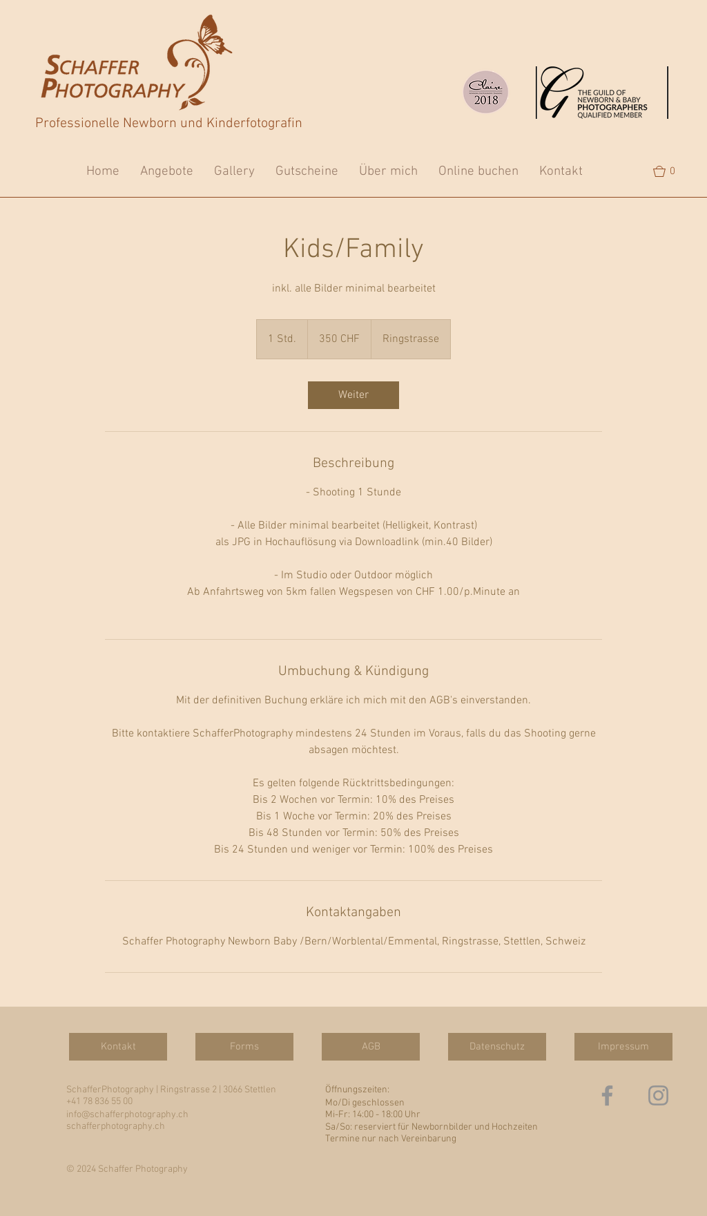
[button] (670, 171)
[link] (353, 395)
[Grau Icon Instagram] (658, 1095)
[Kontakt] (118, 1047)
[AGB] (371, 1047)
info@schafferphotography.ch (127, 1115)
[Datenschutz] (497, 1047)
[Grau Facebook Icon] (607, 1095)
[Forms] (244, 1047)
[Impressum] (623, 1047)
